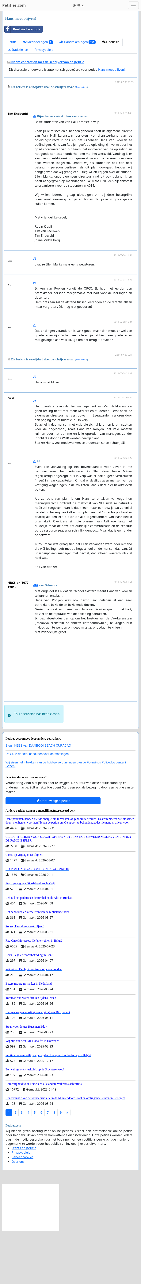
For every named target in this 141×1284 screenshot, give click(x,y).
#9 (34, 514)
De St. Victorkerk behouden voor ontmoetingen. (38, 807)
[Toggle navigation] (133, 5)
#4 (34, 335)
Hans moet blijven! (111, 69)
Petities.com (14, 5)
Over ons (18, 1215)
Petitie (12, 42)
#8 (34, 453)
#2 (34, 169)
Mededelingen (38, 42)
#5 (34, 378)
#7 (34, 429)
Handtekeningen (77, 42)
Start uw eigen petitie (53, 854)
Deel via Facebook (22, 29)
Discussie (111, 42)
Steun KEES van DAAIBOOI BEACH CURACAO (38, 798)
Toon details (81, 87)
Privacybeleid (44, 50)
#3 (34, 311)
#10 (35, 638)
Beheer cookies (22, 1210)
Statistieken (18, 50)
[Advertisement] (71, 128)
